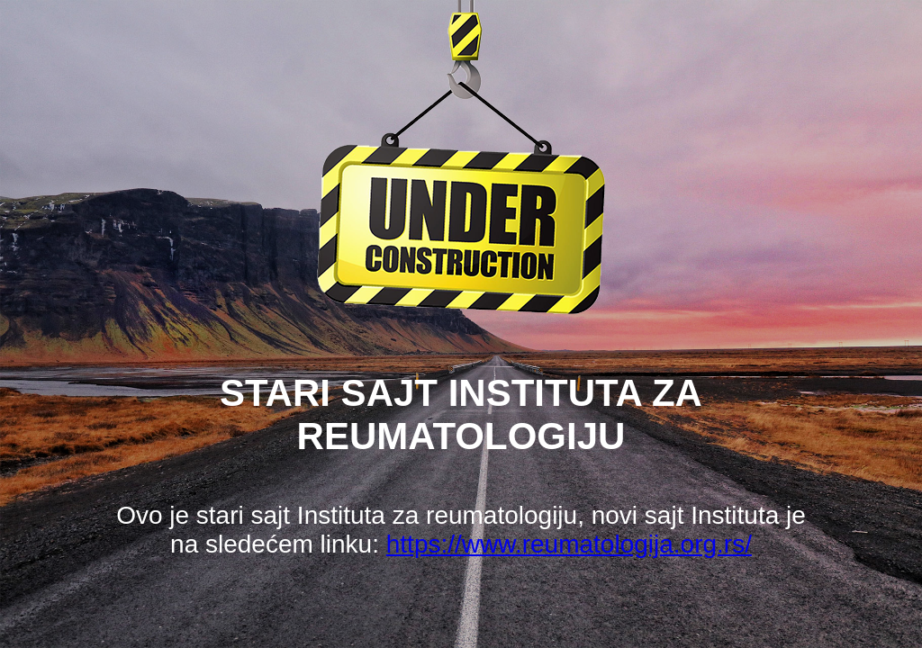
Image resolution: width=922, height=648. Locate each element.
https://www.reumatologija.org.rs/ (569, 544)
